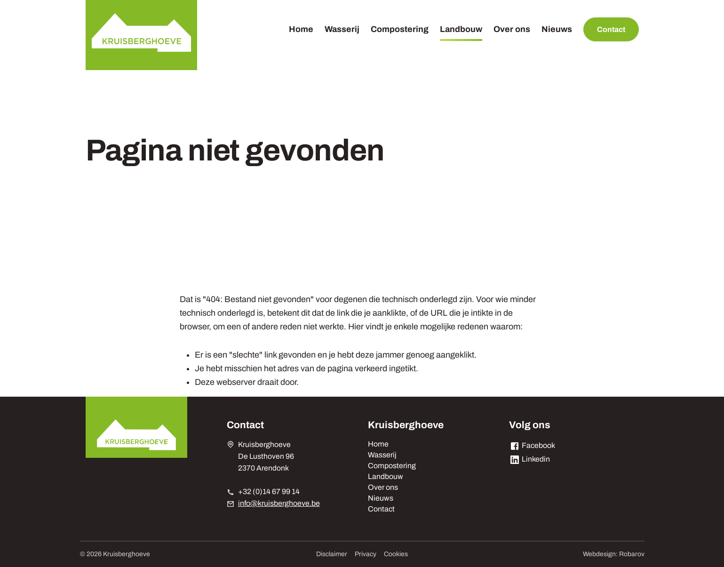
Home (301, 29)
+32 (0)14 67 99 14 (269, 491)
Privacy (365, 554)
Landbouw (461, 29)
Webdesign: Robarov (613, 554)
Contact (611, 29)
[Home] (141, 35)
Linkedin (529, 459)
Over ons (511, 29)
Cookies (396, 554)
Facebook (532, 445)
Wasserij (342, 29)
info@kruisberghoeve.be (279, 503)
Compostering (400, 29)
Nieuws (556, 29)
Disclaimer (331, 554)
